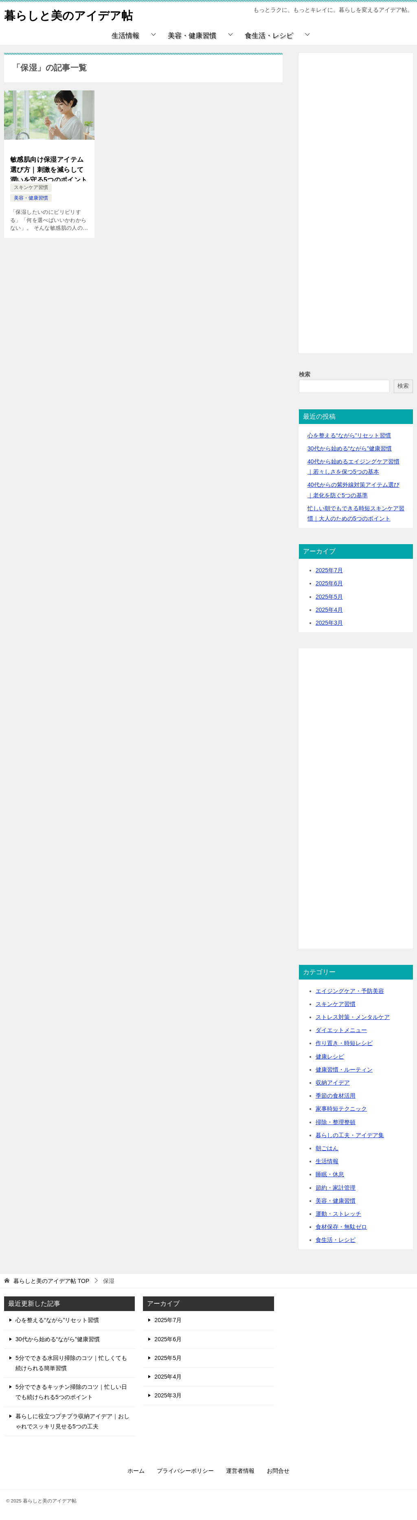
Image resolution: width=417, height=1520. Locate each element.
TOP (51, 1281)
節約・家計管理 (336, 1187)
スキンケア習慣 (31, 187)
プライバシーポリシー (185, 1470)
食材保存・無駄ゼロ (341, 1226)
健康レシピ (330, 1056)
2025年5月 (329, 596)
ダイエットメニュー (341, 1030)
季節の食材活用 (336, 1095)
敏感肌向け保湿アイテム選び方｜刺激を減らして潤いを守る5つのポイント (49, 168)
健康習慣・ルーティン (344, 1069)
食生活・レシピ (269, 36)
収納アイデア (333, 1082)
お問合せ (278, 1470)
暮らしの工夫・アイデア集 (350, 1135)
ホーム (136, 1470)
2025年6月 (329, 583)
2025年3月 (329, 622)
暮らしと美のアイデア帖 (73, 14)
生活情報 (125, 36)
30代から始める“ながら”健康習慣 (349, 448)
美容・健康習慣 (192, 36)
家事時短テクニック (341, 1108)
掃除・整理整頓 (336, 1122)
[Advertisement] (356, 212)
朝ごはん (327, 1148)
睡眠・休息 (330, 1174)
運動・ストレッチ (338, 1213)
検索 (304, 374)
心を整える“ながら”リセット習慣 (349, 435)
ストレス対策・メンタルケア (353, 1017)
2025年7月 (329, 570)
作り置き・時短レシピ (344, 1043)
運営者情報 (240, 1470)
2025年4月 (329, 609)
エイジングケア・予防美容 (350, 991)
